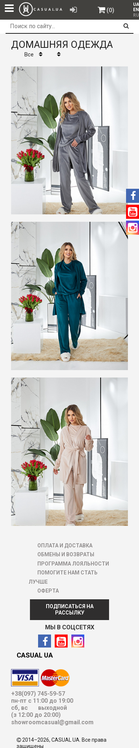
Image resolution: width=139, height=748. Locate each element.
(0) (110, 10)
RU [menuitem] (135, 15)
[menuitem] (134, 4)
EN (136, 9)
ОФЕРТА (48, 591)
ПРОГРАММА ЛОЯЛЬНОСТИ (73, 564)
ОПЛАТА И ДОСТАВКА (64, 545)
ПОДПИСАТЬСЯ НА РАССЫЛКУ (70, 609)
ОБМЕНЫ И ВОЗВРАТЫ (65, 554)
